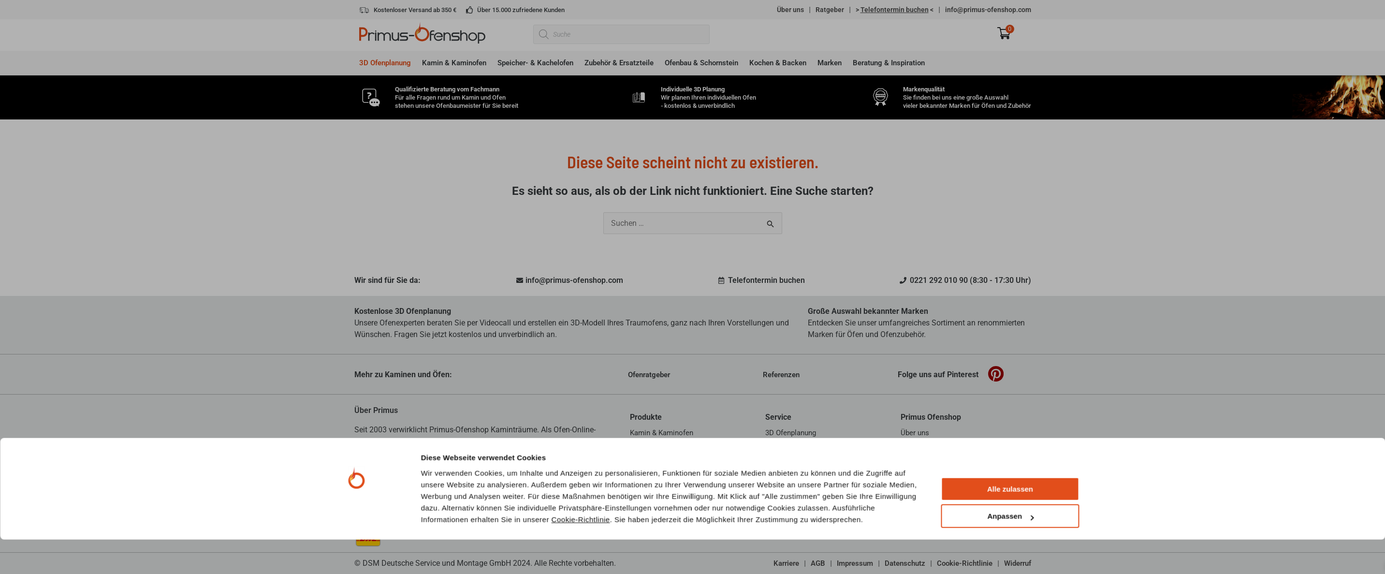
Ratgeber (830, 10)
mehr (557, 452)
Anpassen (1010, 550)
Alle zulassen (1010, 523)
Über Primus (376, 410)
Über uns (790, 10)
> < (894, 10)
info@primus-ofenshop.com (988, 10)
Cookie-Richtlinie (581, 553)
